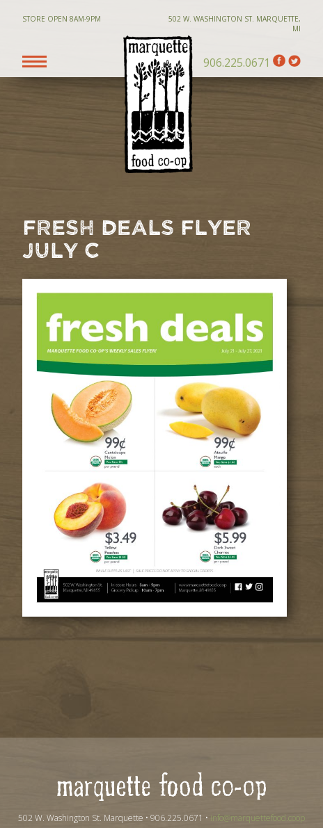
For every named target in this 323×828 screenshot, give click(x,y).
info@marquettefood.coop (257, 818)
